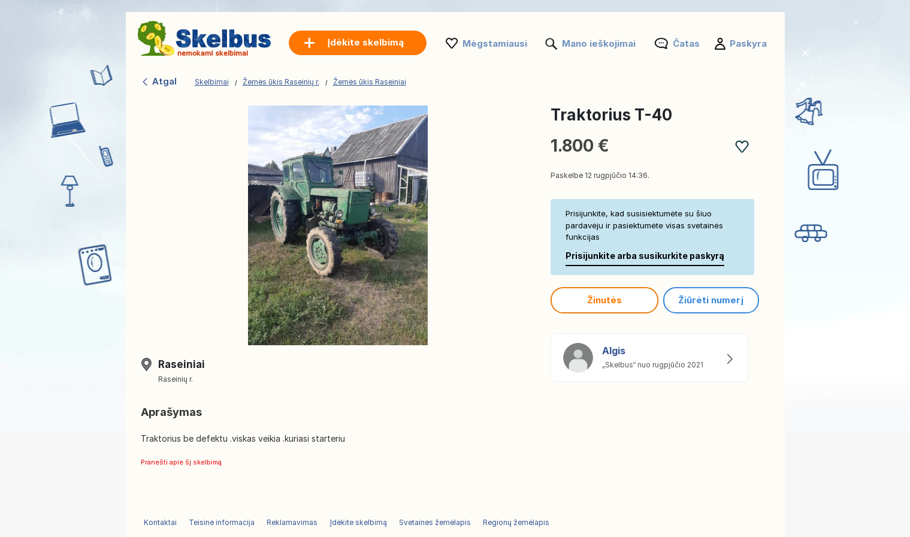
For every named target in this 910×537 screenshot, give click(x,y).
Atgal (159, 81)
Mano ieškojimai (599, 43)
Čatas (686, 43)
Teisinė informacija (222, 522)
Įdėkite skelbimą (358, 522)
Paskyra (748, 43)
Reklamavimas (292, 522)
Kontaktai (160, 522)
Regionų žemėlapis (516, 522)
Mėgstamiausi (494, 43)
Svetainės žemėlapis (435, 522)
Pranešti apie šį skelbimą (181, 462)
